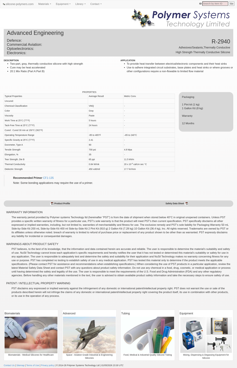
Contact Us (9, 365)
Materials (45, 5)
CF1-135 (48, 177)
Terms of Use (32, 365)
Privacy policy (47, 365)
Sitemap (20, 365)
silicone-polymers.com (18, 4)
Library (81, 5)
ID (200, 3)
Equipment (64, 5)
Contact (96, 5)
